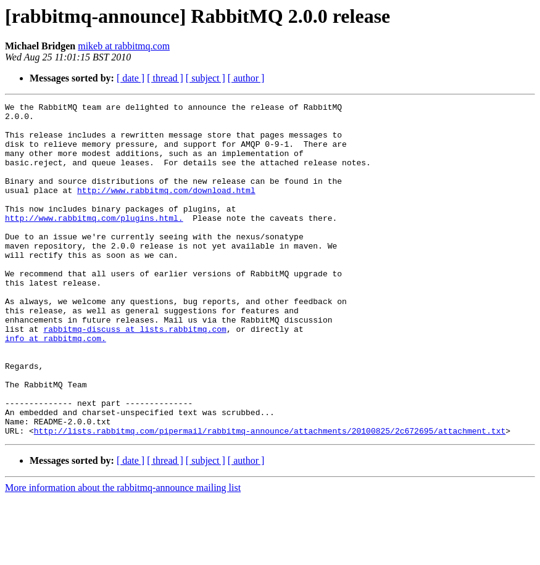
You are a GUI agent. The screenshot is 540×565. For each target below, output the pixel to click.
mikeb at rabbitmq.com (124, 46)
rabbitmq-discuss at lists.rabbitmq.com (134, 375)
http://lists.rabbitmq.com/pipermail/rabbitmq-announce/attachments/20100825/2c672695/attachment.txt (269, 497)
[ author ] (246, 78)
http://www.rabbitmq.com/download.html (166, 208)
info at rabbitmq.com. (55, 386)
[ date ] (130, 78)
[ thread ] (165, 78)
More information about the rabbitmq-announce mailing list (123, 554)
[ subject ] (205, 78)
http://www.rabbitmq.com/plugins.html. (94, 241)
